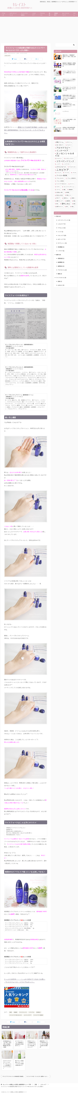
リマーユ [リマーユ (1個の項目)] (58, 189)
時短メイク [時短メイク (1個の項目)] (68, 195)
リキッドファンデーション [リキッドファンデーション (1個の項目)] (69, 186)
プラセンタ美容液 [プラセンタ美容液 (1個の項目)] (60, 181)
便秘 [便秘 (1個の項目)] (64, 189)
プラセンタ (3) (61, 228)
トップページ (66, 111)
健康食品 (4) (61, 266)
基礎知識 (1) (61, 258)
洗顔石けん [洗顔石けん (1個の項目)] (66, 198)
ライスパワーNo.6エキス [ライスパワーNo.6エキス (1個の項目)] (61, 183)
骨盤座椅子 (56, 14)
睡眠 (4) (60, 273)
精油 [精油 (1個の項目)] (74, 200)
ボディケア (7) (61, 239)
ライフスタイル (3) (61, 277)
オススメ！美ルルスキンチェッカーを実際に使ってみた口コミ (69, 73)
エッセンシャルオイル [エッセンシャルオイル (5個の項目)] (64, 154)
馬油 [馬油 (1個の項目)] (72, 206)
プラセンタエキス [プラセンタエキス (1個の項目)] (60, 178)
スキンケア (7, 55)
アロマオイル (42, 14)
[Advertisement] (39, 29)
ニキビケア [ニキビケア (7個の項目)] (62, 170)
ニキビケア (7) (61, 224)
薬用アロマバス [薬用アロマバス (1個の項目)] (59, 206)
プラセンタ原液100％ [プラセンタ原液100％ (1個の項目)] (71, 178)
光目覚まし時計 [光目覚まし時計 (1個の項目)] (59, 192)
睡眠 (49, 14)
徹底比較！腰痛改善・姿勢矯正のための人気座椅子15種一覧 (69, 65)
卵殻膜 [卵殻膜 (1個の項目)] (67, 192)
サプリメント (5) (62, 243)
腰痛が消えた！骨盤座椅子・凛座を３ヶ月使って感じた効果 (69, 57)
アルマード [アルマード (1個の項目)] (69, 144)
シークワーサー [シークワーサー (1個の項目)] (67, 164)
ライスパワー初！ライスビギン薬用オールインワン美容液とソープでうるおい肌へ (38, 1076)
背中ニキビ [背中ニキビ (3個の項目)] (66, 204)
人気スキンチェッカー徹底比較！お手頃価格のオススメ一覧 (69, 81)
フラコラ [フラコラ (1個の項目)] (74, 172)
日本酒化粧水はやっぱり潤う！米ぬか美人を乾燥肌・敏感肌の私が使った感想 (7, 1044)
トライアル (31, 1012)
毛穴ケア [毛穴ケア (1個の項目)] (58, 198)
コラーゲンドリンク (13, 14)
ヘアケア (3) (61, 250)
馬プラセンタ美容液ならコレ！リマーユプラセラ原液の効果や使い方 (19, 1063)
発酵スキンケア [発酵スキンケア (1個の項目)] (59, 200)
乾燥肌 (15, 1012)
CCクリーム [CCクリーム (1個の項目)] (69, 142)
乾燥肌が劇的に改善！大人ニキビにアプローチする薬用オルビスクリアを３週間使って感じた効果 (69, 97)
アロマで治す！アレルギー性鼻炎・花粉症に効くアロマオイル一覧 (69, 89)
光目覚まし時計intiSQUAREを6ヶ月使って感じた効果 (69, 128)
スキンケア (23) (62, 235)
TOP (17, 1084)
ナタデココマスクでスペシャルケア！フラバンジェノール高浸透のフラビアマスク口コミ (7, 1064)
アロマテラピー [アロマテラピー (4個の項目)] (63, 148)
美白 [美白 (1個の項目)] (57, 203)
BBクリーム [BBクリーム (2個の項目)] (60, 142)
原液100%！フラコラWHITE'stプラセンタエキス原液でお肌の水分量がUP (44, 1044)
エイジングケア (27, 1015)
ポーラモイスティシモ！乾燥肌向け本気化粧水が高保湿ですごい (19, 1043)
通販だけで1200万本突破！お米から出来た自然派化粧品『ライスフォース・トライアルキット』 (25, 130)
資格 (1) (60, 281)
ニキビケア (34, 14)
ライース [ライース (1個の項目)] (72, 183)
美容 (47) (58, 216)
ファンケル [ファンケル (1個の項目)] (66, 172)
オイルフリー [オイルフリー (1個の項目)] (59, 158)
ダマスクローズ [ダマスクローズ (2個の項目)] (61, 167)
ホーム (75, 14)
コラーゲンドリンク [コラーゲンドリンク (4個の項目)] (65, 161)
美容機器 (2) (61, 247)
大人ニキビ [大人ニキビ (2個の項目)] (59, 195)
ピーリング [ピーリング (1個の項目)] (58, 172)
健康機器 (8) (61, 262)
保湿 (11, 1012)
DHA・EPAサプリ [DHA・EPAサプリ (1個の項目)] (60, 144)
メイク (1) (60, 231)
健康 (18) (58, 254)
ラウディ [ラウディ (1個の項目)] (58, 186)
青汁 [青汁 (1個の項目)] (67, 206)
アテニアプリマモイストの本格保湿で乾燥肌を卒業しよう (14, 1076)
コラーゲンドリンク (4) (64, 220)
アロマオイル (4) (62, 270)
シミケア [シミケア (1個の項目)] (58, 164)
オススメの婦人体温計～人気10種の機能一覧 (69, 120)
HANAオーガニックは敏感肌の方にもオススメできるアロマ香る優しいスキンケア (32, 1044)
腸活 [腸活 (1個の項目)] (74, 203)
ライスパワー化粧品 (24, 14)
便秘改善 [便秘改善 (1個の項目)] (70, 189)
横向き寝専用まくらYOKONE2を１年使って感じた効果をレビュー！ (69, 105)
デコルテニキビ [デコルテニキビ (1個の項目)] (72, 166)
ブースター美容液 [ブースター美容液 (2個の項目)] (61, 175)
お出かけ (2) (61, 285)
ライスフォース (23, 1012)
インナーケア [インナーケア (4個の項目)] (62, 151)
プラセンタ (3, 14)
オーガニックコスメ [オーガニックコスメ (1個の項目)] (69, 158)
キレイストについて (65, 14)
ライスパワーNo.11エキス (16, 1015)
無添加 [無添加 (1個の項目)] (73, 198)
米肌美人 (38, 1012)
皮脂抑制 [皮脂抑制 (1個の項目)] (68, 200)
